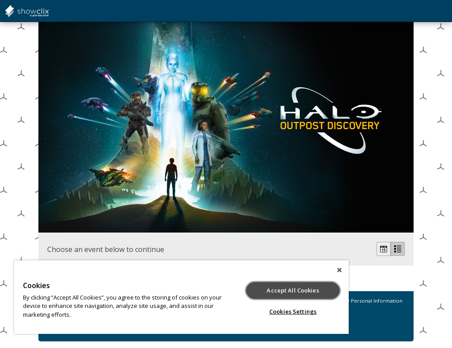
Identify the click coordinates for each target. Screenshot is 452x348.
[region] (181, 297)
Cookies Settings (292, 311)
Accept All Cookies (293, 290)
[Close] (339, 270)
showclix (48, 11)
